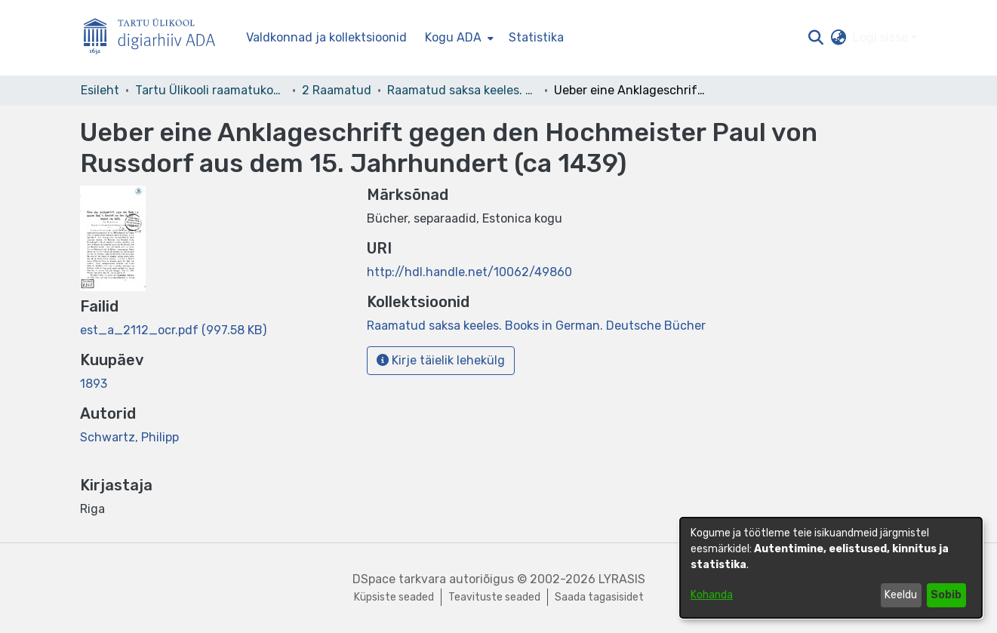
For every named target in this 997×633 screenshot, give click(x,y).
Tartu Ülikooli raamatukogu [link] (210, 90)
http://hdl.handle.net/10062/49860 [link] (469, 272)
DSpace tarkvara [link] (399, 579)
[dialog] (831, 568)
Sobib (946, 594)
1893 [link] (93, 383)
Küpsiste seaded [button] (394, 597)
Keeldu (901, 594)
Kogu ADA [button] (453, 37)
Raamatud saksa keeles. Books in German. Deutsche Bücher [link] (462, 90)
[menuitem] (458, 37)
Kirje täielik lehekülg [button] (441, 360)
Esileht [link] (100, 90)
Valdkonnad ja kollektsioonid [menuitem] (326, 37)
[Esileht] (155, 38)
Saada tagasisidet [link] (599, 597)
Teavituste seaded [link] (494, 597)
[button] (816, 38)
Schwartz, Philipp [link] (129, 437)
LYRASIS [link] (622, 579)
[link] (173, 330)
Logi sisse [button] (882, 37)
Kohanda (712, 594)
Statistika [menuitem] (536, 37)
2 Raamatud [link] (336, 90)
